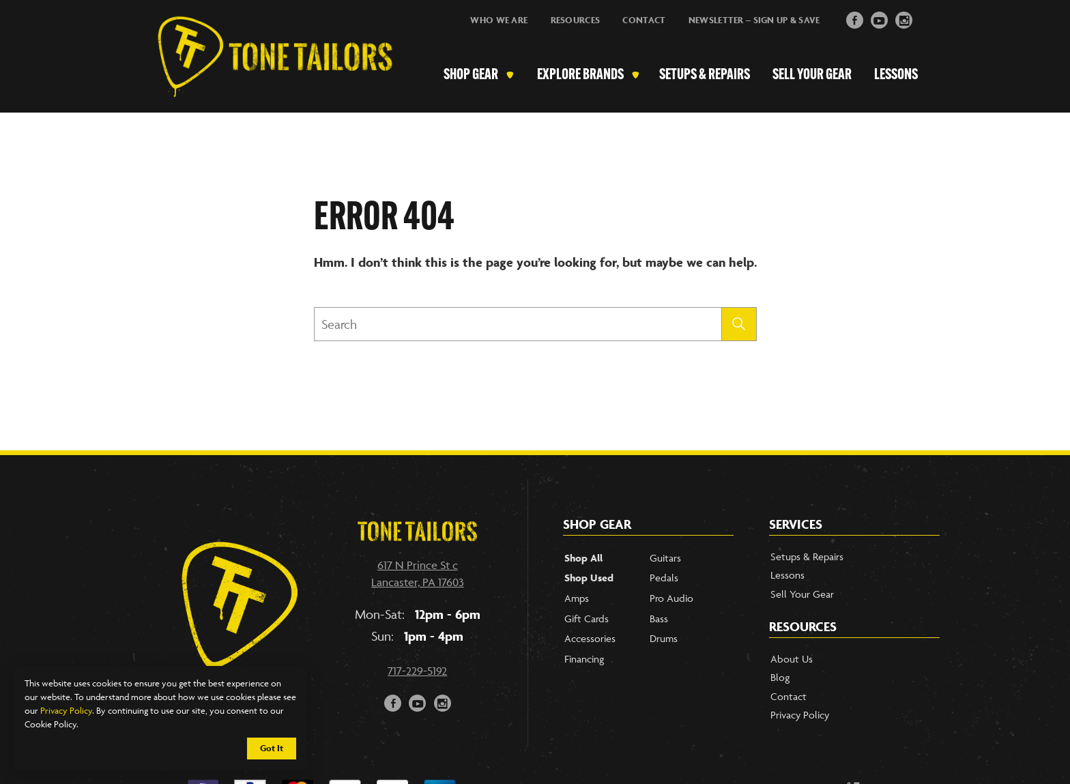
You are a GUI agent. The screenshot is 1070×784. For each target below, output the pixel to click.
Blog (780, 677)
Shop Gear (473, 75)
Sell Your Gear (812, 75)
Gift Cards (586, 618)
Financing (584, 658)
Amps (576, 598)
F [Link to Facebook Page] (855, 19)
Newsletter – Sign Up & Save (754, 20)
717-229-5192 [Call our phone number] (417, 671)
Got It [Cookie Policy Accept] (271, 748)
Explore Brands (582, 75)
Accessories (590, 638)
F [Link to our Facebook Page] (393, 702)
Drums (664, 638)
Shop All (583, 557)
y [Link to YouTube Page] (879, 19)
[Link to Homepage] (268, 76)
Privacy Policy (66, 710)
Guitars (665, 557)
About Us (791, 658)
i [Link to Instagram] (904, 19)
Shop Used (588, 577)
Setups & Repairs (705, 75)
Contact (643, 20)
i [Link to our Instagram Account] (442, 702)
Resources (576, 20)
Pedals (664, 577)
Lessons (896, 75)
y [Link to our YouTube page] (418, 702)
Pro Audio (671, 598)
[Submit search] (739, 324)
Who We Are (498, 20)
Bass (659, 618)
